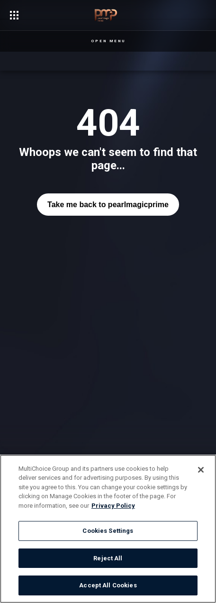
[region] (108, 529)
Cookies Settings (107, 530)
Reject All (107, 558)
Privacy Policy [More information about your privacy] (113, 505)
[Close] (200, 469)
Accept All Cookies (107, 585)
